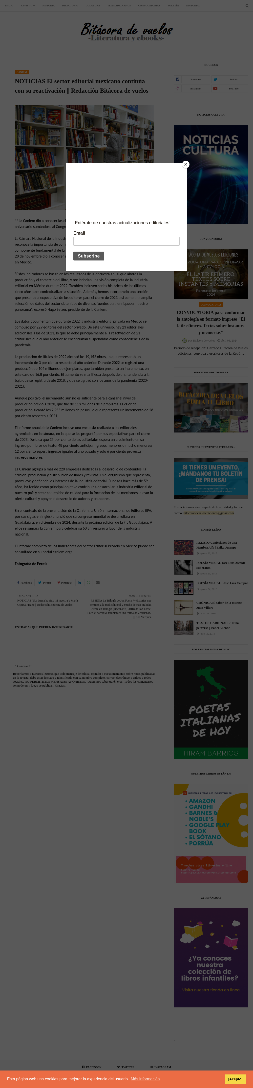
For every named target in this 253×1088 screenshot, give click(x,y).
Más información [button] (145, 1079)
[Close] (186, 164)
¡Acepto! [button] (235, 1079)
